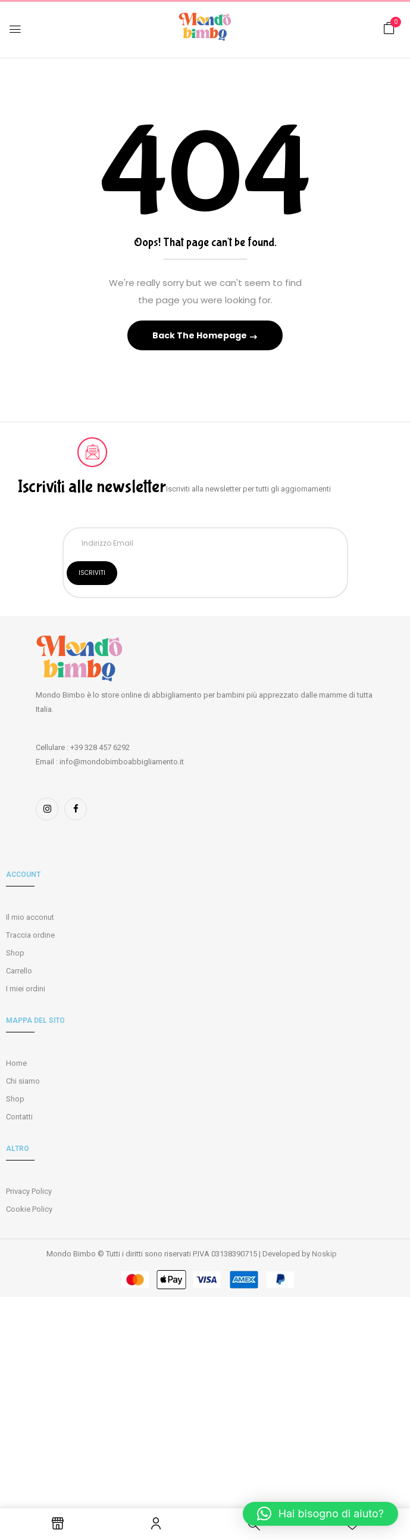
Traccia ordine (30, 935)
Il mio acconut (30, 917)
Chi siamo (23, 1081)
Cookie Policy (29, 1209)
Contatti (19, 1116)
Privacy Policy (29, 1191)
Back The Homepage (200, 335)
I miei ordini (25, 988)
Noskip (324, 1253)
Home (16, 1063)
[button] (389, 28)
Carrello (19, 970)
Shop (15, 952)
